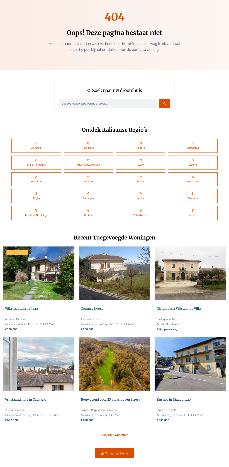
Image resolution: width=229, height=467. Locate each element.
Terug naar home (114, 453)
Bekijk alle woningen (114, 435)
